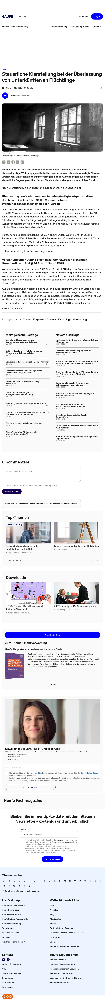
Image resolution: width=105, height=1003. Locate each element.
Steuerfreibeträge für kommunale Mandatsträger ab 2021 (21, 433)
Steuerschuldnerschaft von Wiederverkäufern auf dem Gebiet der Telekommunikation (77, 362)
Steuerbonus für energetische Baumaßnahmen (27, 362)
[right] (97, 560)
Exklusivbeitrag (15, 524)
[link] (5, 26)
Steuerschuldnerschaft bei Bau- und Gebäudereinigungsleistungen (73, 384)
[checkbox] (3, 485)
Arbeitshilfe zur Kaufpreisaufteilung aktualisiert (22, 383)
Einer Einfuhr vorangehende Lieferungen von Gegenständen (77, 437)
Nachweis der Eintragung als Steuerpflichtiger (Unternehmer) (77, 341)
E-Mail (23, 829)
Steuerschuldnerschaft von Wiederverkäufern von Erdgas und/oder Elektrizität (77, 373)
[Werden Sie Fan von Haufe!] (8, 959)
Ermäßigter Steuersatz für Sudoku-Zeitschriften (72, 416)
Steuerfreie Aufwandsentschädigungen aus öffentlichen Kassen (76, 394)
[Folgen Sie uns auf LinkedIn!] (3, 959)
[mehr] (98, 26)
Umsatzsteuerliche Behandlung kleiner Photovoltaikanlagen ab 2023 (24, 372)
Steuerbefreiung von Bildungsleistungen (24, 423)
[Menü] (23, 16)
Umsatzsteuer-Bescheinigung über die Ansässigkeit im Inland (73, 352)
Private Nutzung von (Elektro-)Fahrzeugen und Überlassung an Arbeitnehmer (27, 413)
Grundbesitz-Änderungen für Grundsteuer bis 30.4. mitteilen (77, 427)
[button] (97, 16)
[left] (92, 560)
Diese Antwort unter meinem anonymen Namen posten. (31, 485)
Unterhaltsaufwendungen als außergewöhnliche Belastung (19, 393)
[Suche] (83, 16)
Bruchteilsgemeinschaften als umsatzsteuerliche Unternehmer (71, 405)
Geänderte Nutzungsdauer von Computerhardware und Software (21, 341)
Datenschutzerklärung (89, 773)
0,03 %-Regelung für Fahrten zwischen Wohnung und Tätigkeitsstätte (24, 352)
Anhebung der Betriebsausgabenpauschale (26, 403)
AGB (38, 773)
